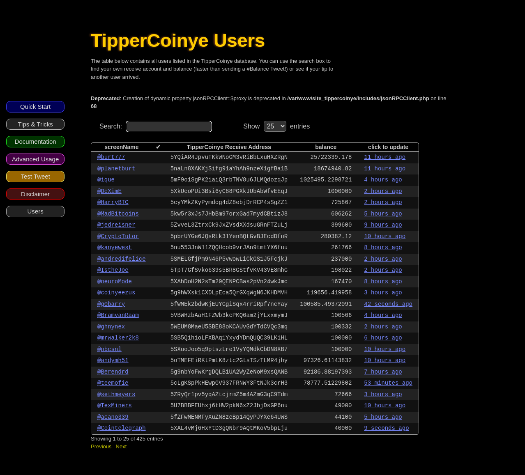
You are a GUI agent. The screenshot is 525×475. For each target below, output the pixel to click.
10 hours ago (384, 236)
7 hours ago (383, 372)
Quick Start (35, 106)
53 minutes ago (388, 383)
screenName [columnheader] (121, 147)
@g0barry (111, 304)
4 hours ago (383, 180)
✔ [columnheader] (158, 147)
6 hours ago (383, 338)
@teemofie (113, 383)
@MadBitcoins (118, 214)
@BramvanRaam (118, 315)
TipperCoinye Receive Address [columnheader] (229, 147)
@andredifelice (121, 259)
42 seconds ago (388, 304)
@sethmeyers (116, 394)
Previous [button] (101, 446)
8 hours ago (383, 247)
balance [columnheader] (325, 147)
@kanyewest (114, 247)
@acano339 (113, 417)
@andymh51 (113, 360)
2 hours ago (383, 191)
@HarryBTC (113, 202)
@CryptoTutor (118, 236)
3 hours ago (383, 292)
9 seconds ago (386, 428)
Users (36, 211)
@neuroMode (114, 281)
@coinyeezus (116, 292)
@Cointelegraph (121, 428)
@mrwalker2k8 (118, 338)
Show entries (276, 126)
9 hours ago (383, 225)
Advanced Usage (35, 159)
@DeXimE (109, 191)
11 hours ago (384, 157)
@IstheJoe (113, 270)
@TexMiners (114, 405)
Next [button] (121, 446)
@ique (106, 180)
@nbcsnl (109, 349)
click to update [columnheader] (388, 147)
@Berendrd (113, 372)
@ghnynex (111, 327)
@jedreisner (116, 225)
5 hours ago (383, 214)
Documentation (35, 141)
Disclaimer (35, 193)
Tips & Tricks (35, 124)
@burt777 (111, 157)
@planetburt (116, 168)
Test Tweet (35, 176)
